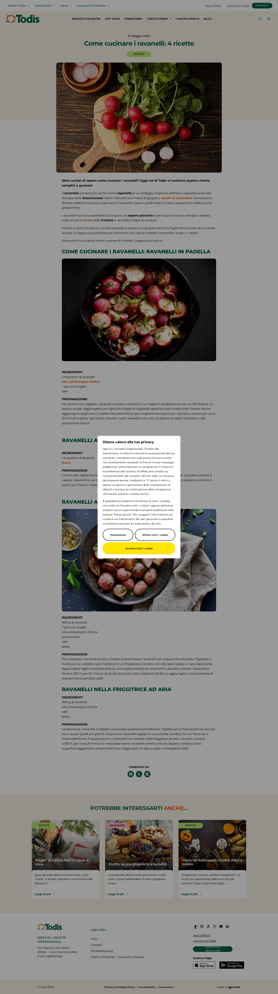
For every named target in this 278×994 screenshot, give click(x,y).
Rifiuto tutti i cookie (155, 535)
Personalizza (118, 535)
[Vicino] (177, 439)
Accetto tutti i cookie (139, 548)
